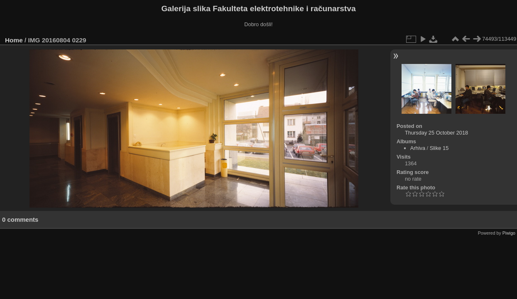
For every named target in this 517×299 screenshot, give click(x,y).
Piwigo (508, 232)
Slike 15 (439, 148)
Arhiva (417, 148)
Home (14, 40)
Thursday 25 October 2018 (436, 133)
